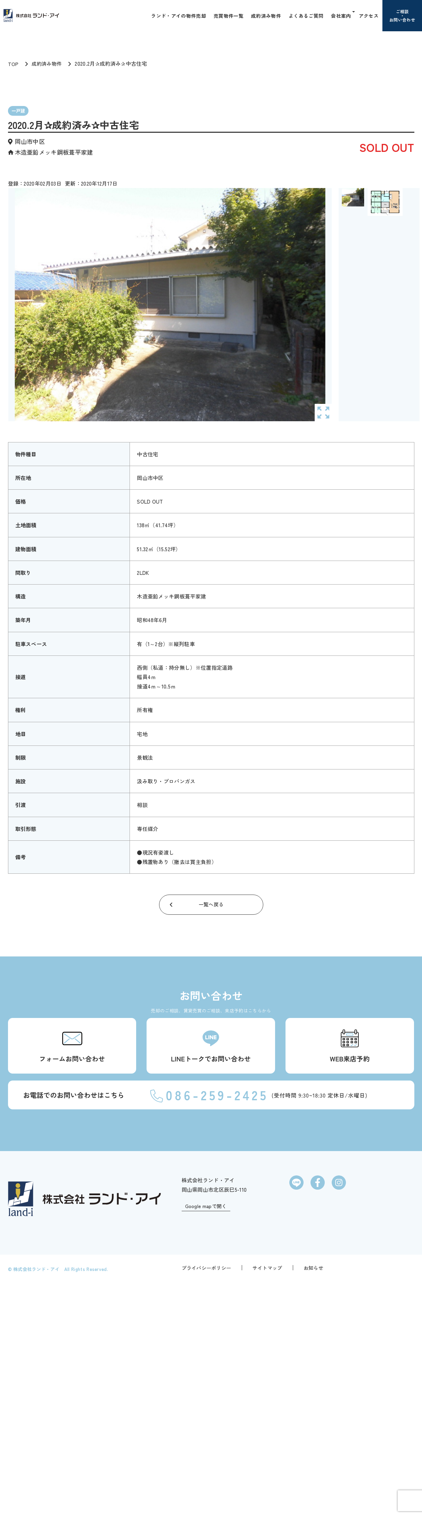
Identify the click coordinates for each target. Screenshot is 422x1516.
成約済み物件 (268, 15)
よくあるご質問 (307, 15)
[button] (353, 15)
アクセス (369, 15)
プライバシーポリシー (206, 1500)
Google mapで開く (207, 1446)
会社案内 (342, 15)
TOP (13, 69)
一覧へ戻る (211, 910)
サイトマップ (267, 1500)
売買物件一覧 (232, 15)
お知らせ (313, 1500)
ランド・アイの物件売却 (182, 15)
